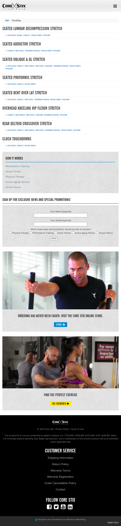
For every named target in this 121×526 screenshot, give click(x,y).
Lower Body (48, 66)
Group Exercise (29, 66)
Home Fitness (19, 51)
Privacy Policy (113, 523)
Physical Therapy (36, 35)
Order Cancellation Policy (60, 483)
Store (60, 324)
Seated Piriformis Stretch (22, 77)
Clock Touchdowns (16, 139)
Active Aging (12, 35)
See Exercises (60, 403)
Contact (60, 489)
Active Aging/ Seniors (18, 182)
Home (7, 21)
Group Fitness (13, 171)
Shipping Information (60, 458)
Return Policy (60, 464)
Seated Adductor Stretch (21, 44)
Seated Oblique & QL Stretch (23, 59)
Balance (19, 35)
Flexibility (26, 35)
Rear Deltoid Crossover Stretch (27, 123)
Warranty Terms (60, 470)
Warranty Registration (60, 476)
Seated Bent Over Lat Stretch (24, 93)
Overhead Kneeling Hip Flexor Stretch (31, 108)
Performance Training (32, 51)
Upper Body (46, 35)
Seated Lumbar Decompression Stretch (32, 28)
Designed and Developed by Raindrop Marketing (60, 519)
